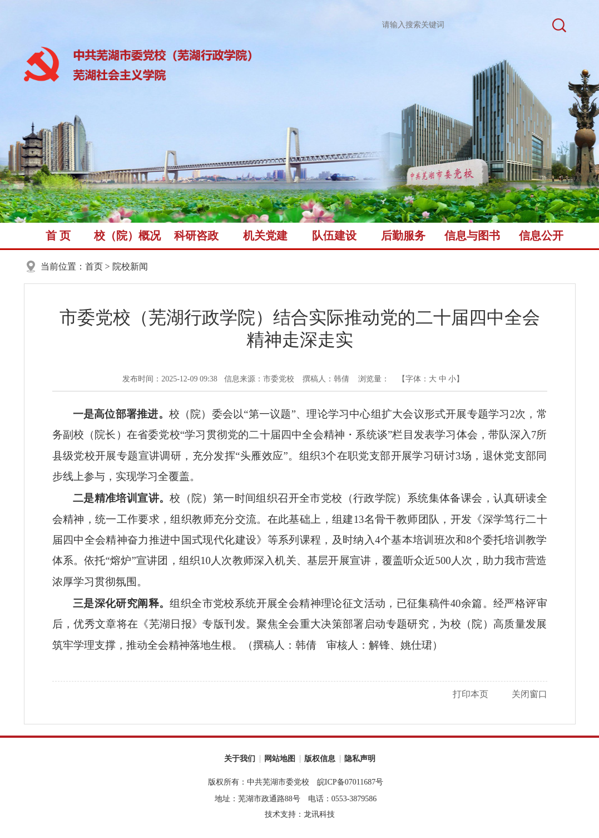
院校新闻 (130, 266)
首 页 (58, 235)
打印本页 (470, 694)
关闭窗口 (529, 694)
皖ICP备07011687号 (350, 782)
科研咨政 (196, 235)
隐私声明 (359, 758)
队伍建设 (334, 235)
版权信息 (319, 758)
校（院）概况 (127, 235)
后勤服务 (403, 235)
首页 (94, 266)
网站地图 (279, 758)
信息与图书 (472, 235)
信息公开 (541, 235)
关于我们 (239, 758)
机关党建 (265, 235)
